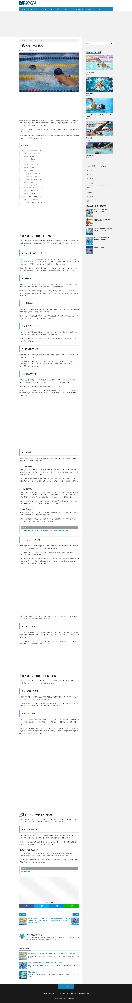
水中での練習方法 (33, 176)
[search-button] (111, 43)
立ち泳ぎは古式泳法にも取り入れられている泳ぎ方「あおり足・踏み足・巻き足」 (46, 530)
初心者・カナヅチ (33, 9)
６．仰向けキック (30, 168)
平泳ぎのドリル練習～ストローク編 (32, 188)
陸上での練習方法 (33, 173)
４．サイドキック (30, 162)
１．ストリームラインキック (33, 153)
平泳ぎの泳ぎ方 (25, 871)
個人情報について (84, 993)
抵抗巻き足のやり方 (33, 179)
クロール (43, 9)
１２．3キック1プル (31, 199)
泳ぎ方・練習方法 (78, 9)
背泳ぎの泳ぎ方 (89, 138)
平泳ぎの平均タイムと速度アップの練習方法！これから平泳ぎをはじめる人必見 (37, 920)
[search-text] (98, 43)
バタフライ (67, 9)
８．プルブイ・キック (31, 182)
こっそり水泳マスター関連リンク (67, 993)
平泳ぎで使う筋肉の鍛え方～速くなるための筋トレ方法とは (46, 962)
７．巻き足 (28, 171)
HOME (23, 9)
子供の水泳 (98, 9)
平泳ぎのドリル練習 (99, 247)
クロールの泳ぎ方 (90, 72)
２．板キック (29, 156)
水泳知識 (88, 9)
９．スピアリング (30, 185)
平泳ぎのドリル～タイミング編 (31, 197)
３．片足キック (29, 159)
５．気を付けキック (31, 165)
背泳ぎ (58, 9)
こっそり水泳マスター (49, 993)
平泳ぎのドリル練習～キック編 (31, 150)
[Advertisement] (66, 24)
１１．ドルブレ (29, 194)
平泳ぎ (51, 9)
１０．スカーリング (31, 191)
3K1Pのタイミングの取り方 (35, 202)
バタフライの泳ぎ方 (90, 155)
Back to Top (66, 986)
